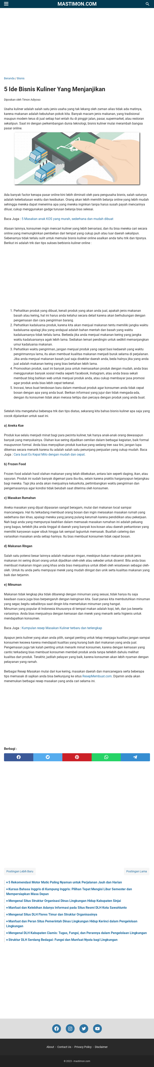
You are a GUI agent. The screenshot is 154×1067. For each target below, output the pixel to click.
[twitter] (48, 757)
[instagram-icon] (70, 1028)
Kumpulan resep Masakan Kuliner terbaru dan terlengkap (62, 628)
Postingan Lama (136, 871)
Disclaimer (101, 1047)
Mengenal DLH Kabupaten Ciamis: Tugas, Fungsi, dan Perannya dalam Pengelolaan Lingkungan (77, 933)
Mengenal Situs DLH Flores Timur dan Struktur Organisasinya (52, 914)
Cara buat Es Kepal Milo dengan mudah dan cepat (49, 454)
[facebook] (18, 757)
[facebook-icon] (56, 1028)
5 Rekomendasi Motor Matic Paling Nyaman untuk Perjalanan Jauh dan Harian (65, 882)
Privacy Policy (83, 1047)
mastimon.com (77, 4)
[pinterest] (77, 757)
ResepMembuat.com (97, 676)
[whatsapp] (106, 757)
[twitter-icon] (83, 1028)
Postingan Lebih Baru (19, 871)
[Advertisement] (77, 42)
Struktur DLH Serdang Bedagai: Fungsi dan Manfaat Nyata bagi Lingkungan (63, 940)
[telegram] (135, 757)
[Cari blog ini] (147, 4)
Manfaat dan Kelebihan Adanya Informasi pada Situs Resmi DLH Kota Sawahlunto (67, 908)
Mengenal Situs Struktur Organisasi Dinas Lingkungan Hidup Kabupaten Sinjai (64, 901)
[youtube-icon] (97, 1028)
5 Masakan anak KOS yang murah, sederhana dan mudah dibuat (67, 219)
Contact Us (64, 1047)
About (50, 1047)
